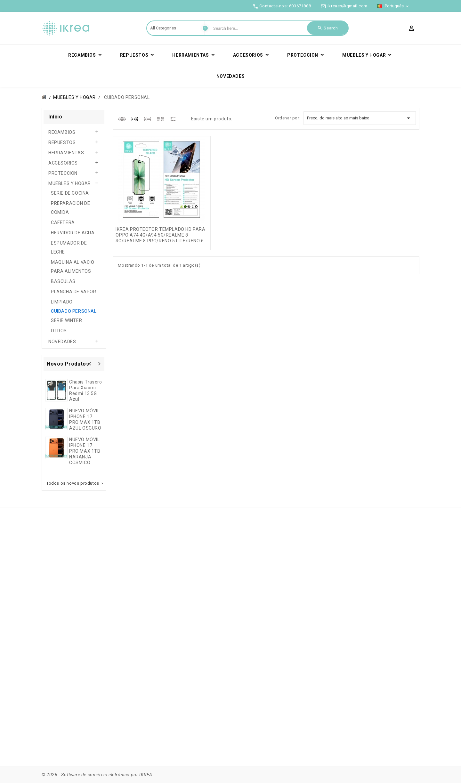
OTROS (59, 330)
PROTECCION (62, 173)
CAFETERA (63, 222)
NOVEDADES (62, 341)
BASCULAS (63, 281)
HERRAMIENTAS (66, 152)
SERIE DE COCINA (70, 193)
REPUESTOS (62, 142)
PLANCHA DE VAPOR (73, 291)
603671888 (300, 6)
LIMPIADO (62, 301)
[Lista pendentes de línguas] (393, 6)
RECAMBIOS (61, 132)
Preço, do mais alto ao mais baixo (359, 118)
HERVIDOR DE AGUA (73, 232)
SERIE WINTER (66, 320)
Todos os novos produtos (75, 483)
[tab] (121, 119)
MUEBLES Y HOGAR (69, 183)
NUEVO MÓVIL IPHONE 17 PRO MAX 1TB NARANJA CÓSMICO (85, 451)
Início (55, 117)
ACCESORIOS (63, 162)
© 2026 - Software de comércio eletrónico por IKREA (97, 774)
